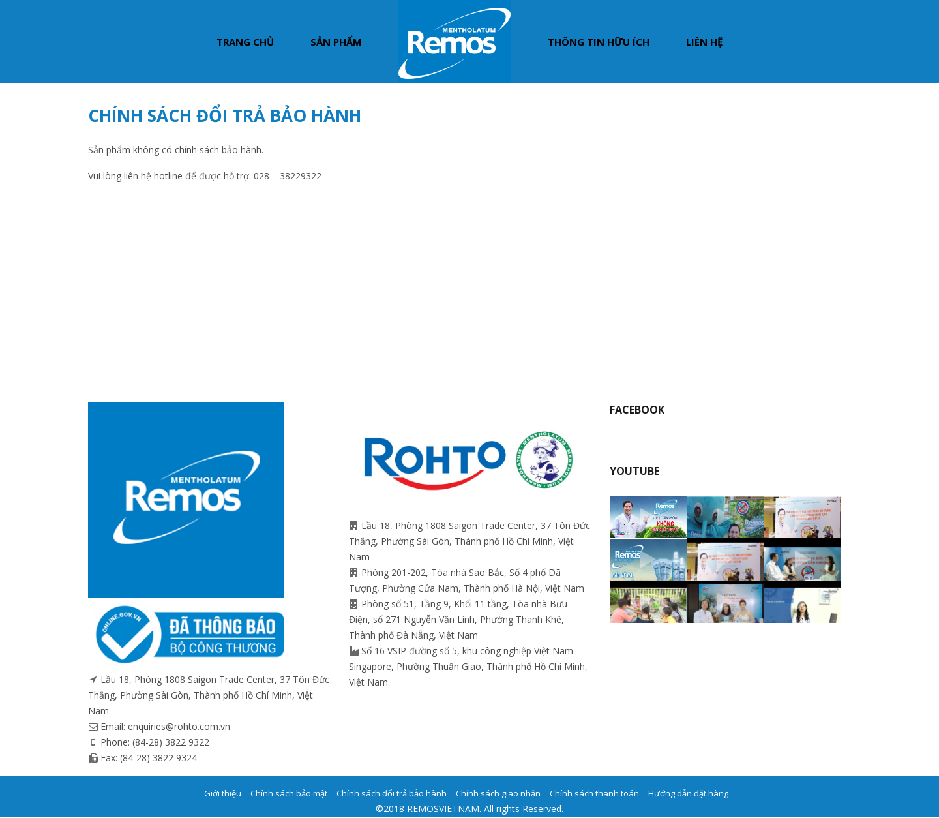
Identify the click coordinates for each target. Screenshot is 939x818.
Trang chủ (245, 41)
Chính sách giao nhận (498, 793)
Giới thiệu (222, 793)
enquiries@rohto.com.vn (179, 726)
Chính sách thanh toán (594, 793)
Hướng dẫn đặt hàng (688, 793)
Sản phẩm (336, 41)
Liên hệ (704, 41)
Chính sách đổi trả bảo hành (391, 793)
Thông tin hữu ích (598, 41)
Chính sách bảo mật (288, 793)
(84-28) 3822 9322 (170, 742)
